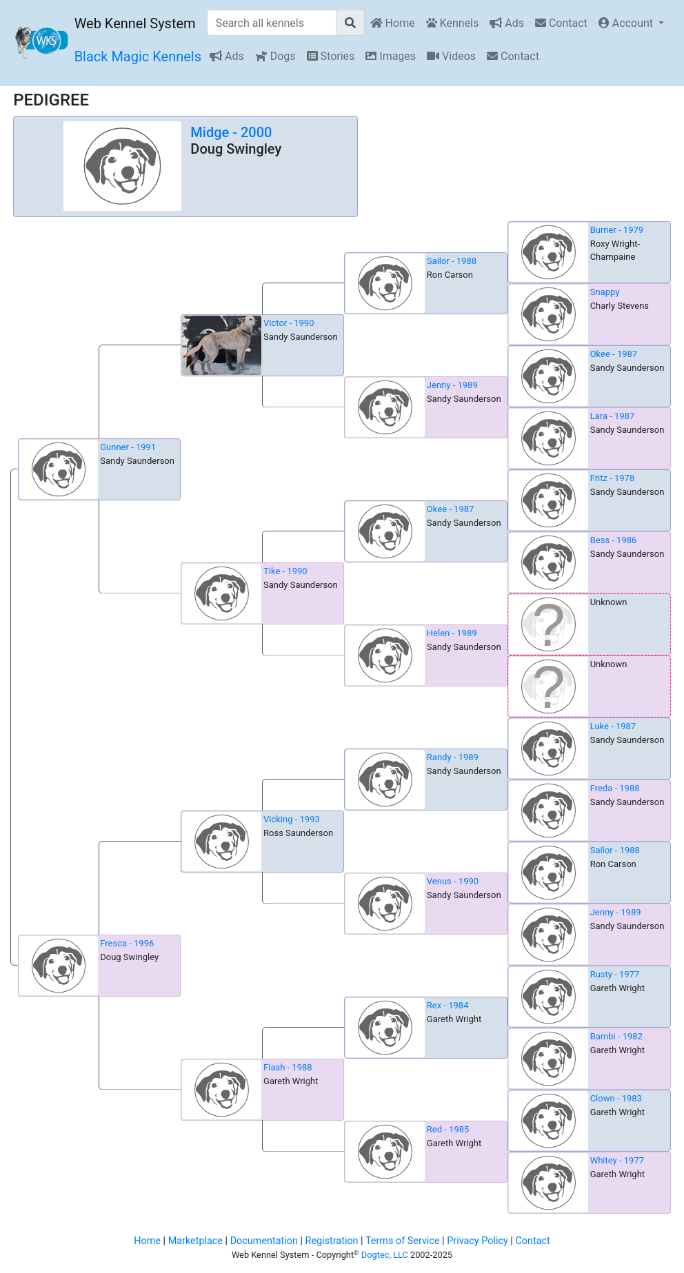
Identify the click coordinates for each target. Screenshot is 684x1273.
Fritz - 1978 (612, 478)
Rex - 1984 (448, 1005)
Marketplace (195, 1241)
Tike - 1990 (285, 571)
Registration (332, 1241)
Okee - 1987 (613, 354)
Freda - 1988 (615, 788)
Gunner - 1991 (128, 447)
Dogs (275, 56)
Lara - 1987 (612, 416)
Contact (561, 23)
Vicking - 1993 (291, 819)
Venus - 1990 (453, 881)
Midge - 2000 (231, 132)
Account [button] (627, 23)
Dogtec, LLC (384, 1255)
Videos (451, 56)
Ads (507, 23)
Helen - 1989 (452, 633)
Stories (331, 56)
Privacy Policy (477, 1241)
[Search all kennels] (271, 23)
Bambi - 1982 (616, 1036)
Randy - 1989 (453, 757)
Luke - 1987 (613, 726)
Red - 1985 (448, 1129)
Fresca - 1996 (127, 943)
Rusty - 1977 (615, 974)
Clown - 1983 (616, 1098)
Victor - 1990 (288, 323)
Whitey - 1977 (617, 1160)
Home (392, 23)
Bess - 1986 (613, 540)
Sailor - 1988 (451, 261)
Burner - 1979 (616, 230)
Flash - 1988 (287, 1067)
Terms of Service (402, 1241)
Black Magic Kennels (137, 56)
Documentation (264, 1241)
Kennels (452, 23)
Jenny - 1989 (452, 385)
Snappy (605, 292)
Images (390, 56)
